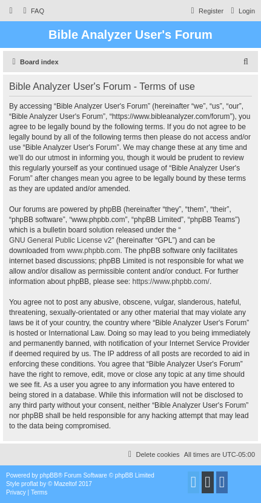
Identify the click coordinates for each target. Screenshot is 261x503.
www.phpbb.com (93, 250)
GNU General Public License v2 (60, 240)
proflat (29, 484)
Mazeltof (65, 484)
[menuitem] (32, 11)
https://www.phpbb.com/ (170, 281)
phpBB (49, 475)
